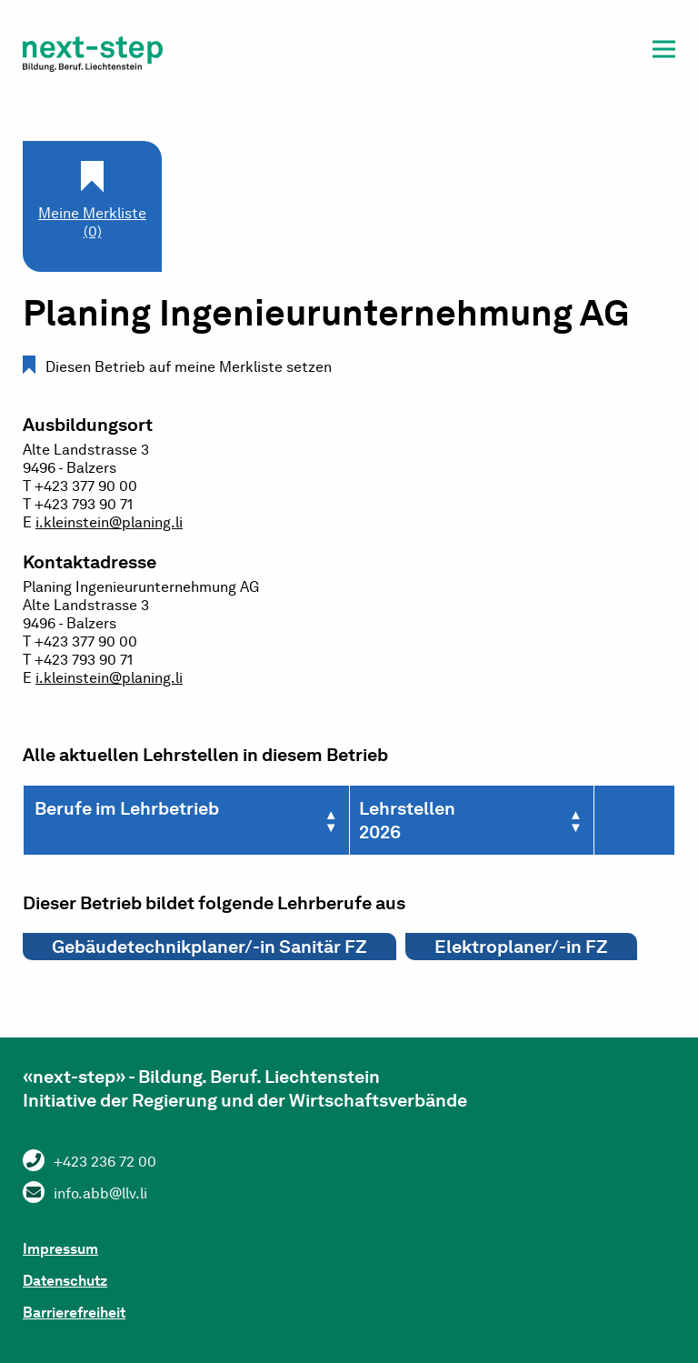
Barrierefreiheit (74, 1312)
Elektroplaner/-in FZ (521, 946)
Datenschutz (65, 1280)
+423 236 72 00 (105, 1161)
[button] (664, 52)
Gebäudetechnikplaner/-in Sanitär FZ (209, 946)
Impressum (60, 1249)
